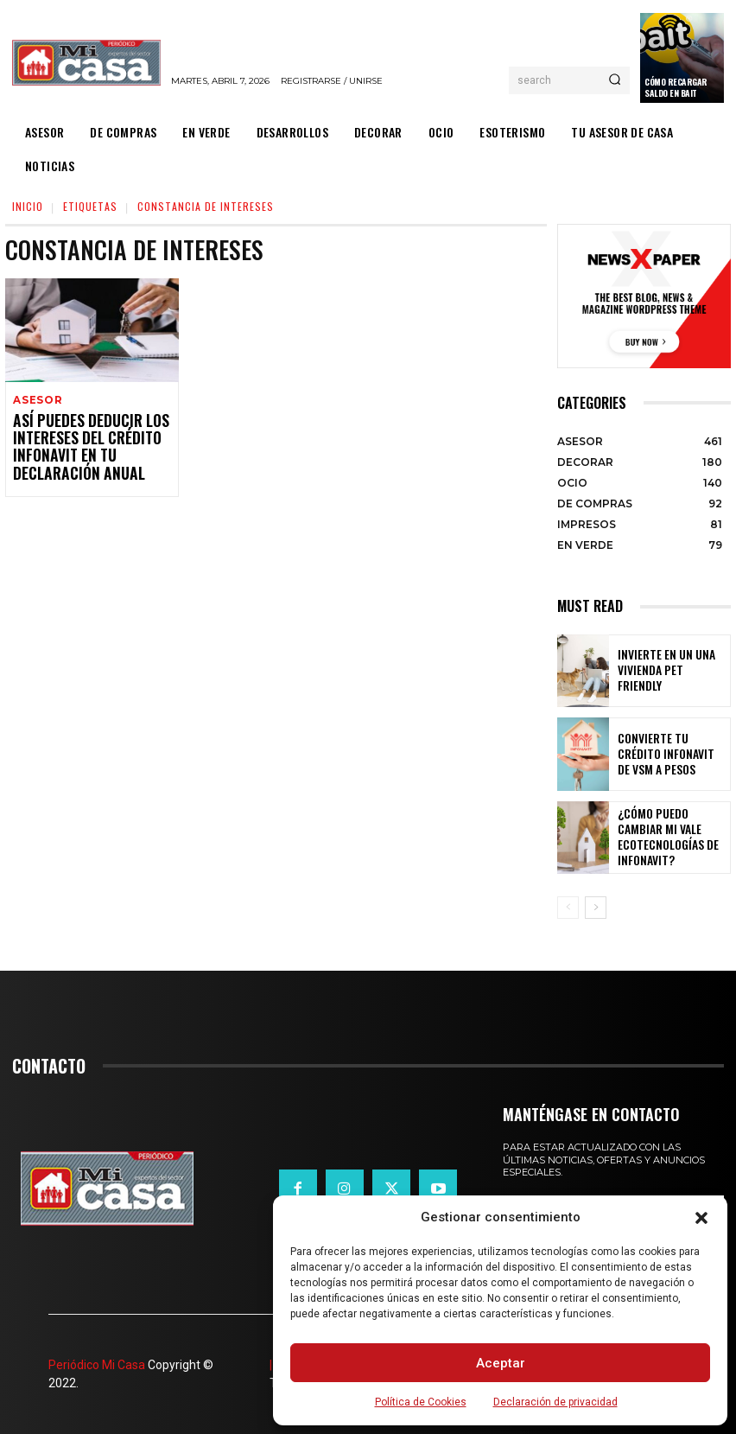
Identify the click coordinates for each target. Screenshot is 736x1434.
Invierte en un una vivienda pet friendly (662, 671)
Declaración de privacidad (555, 1402)
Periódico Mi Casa (96, 1365)
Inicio (27, 206)
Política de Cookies (420, 1402)
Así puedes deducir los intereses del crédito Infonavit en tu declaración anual (79, 445)
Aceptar (500, 1363)
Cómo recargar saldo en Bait (675, 87)
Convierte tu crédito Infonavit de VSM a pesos (672, 754)
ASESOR (36, 400)
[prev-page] (568, 907)
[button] (701, 1218)
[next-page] (595, 907)
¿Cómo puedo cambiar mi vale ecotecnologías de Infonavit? (672, 838)
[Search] (615, 80)
